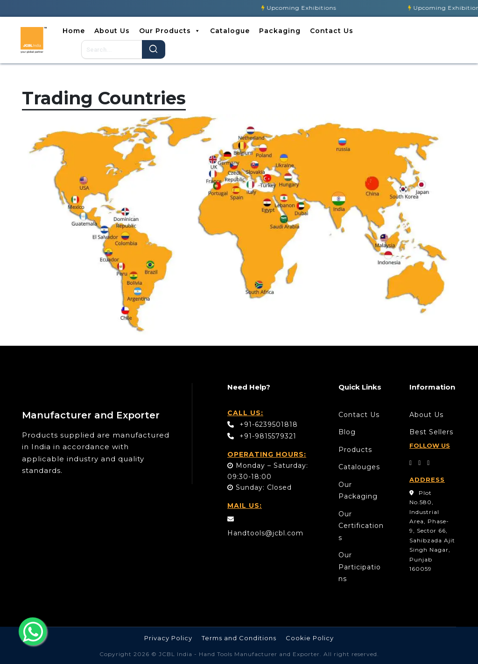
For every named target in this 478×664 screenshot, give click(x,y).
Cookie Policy (310, 638)
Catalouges (359, 467)
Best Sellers (431, 432)
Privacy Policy (168, 638)
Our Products (170, 30)
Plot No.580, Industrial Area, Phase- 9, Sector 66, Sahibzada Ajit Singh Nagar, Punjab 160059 (432, 530)
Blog (347, 432)
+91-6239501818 (262, 424)
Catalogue (230, 31)
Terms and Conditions (239, 638)
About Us (112, 31)
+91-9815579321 (261, 436)
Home (74, 31)
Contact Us (331, 31)
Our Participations (359, 567)
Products (355, 449)
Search (153, 49)
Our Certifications (361, 526)
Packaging (280, 31)
